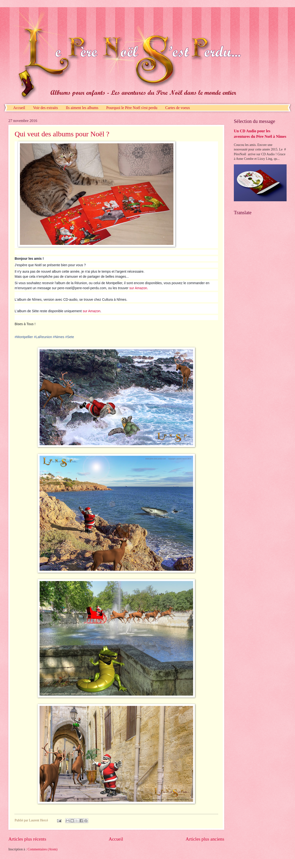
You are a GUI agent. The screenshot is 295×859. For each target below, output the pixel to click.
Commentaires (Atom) (43, 849)
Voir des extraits (45, 108)
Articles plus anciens (205, 839)
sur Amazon (91, 311)
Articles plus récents (27, 839)
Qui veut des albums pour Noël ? (62, 134)
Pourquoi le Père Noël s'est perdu (131, 108)
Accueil (19, 108)
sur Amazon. (138, 288)
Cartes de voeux (177, 108)
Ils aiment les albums (82, 108)
